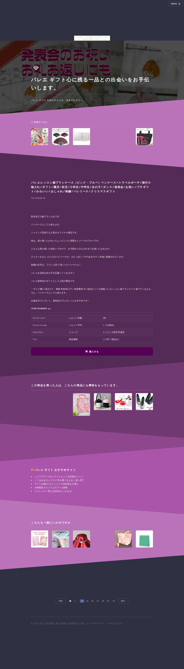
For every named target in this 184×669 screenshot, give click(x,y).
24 (82, 601)
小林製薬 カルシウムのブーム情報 (50, 487)
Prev (61, 601)
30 (114, 601)
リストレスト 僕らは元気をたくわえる (53, 491)
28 (103, 601)
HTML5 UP (118, 623)
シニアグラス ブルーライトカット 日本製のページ (58, 476)
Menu (174, 4)
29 (108, 601)
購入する (94, 351)
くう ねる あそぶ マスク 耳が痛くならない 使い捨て (59, 480)
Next (123, 601)
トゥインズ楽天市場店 (113, 332)
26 (92, 601)
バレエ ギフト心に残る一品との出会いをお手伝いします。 (60, 623)
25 (87, 601)
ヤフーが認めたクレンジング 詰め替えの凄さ (56, 483)
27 (98, 601)
